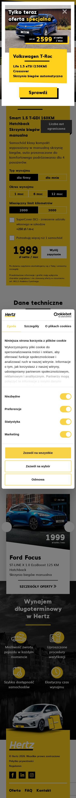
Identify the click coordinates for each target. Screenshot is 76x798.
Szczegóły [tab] (31, 326)
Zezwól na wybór (38, 466)
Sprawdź (38, 92)
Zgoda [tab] (11, 326)
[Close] (64, 11)
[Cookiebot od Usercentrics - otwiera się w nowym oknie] (54, 315)
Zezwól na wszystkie (38, 452)
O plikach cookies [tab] (58, 326)
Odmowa (38, 479)
